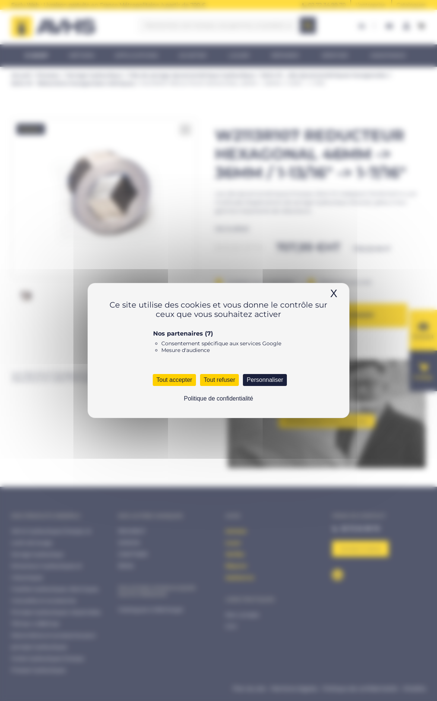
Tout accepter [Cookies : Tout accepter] (174, 380)
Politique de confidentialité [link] (218, 398)
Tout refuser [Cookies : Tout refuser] (219, 380)
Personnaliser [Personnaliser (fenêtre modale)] (265, 380)
